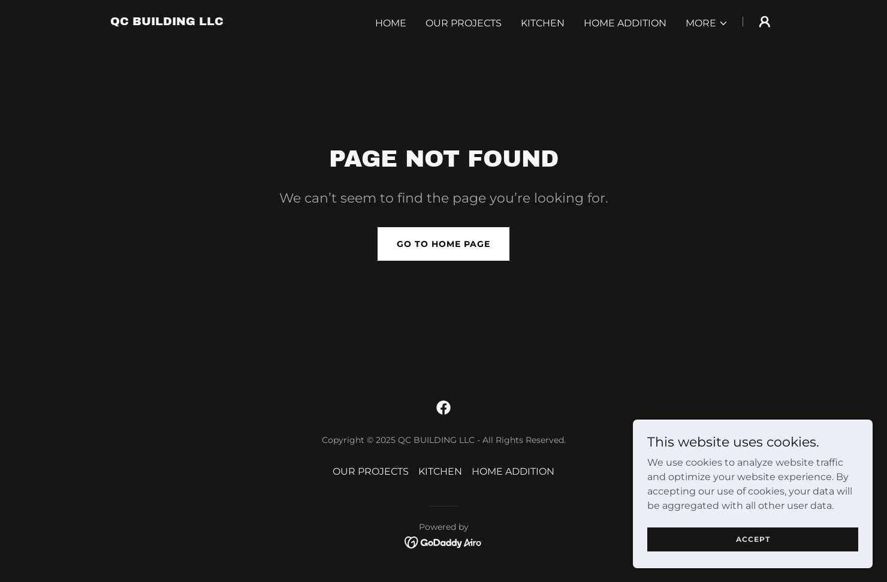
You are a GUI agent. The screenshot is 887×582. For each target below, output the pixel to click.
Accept (753, 563)
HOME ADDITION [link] (625, 23)
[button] (707, 23)
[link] (167, 22)
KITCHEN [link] (543, 23)
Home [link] (390, 23)
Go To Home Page (443, 244)
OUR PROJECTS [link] (464, 23)
